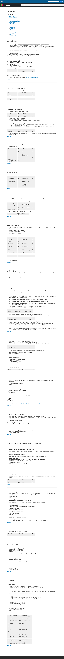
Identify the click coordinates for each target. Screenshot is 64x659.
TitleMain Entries (13, 225)
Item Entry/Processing (29, 4)
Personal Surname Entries (13, 18)
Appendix (10, 36)
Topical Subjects (13, 35)
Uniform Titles (11, 24)
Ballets (11, 29)
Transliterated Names (13, 17)
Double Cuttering (12, 26)
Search (61, 1)
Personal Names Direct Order (16, 145)
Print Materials (47, 4)
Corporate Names (12, 22)
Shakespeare (11, 38)
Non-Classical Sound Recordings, (22, 403)
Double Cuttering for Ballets (16, 414)
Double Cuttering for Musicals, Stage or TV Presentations (25, 443)
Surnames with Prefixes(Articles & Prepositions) (17, 20)
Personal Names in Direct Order (14, 21)
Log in (2, 1)
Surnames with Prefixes (14, 110)
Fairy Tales (12, 33)
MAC (11, 34)
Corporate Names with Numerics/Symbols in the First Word (23, 197)
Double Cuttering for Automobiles (13, 339)
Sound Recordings (57, 4)
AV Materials (12, 28)
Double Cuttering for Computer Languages (15, 474)
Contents (10, 15)
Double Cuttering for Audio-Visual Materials (15, 378)
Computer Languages (14, 32)
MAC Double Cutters (11, 530)
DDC (22, 4)
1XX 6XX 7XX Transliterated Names (31, 77)
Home (7, 7)
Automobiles (12, 27)
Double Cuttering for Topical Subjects (14, 544)
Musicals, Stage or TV (14, 30)
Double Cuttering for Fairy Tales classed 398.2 (15, 492)
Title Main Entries (12, 23)
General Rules (11, 16)
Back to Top (9, 79)
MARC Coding (37, 4)
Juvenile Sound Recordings (39, 403)
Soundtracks (30, 403)
